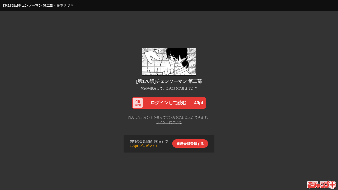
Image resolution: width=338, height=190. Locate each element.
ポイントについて (169, 122)
